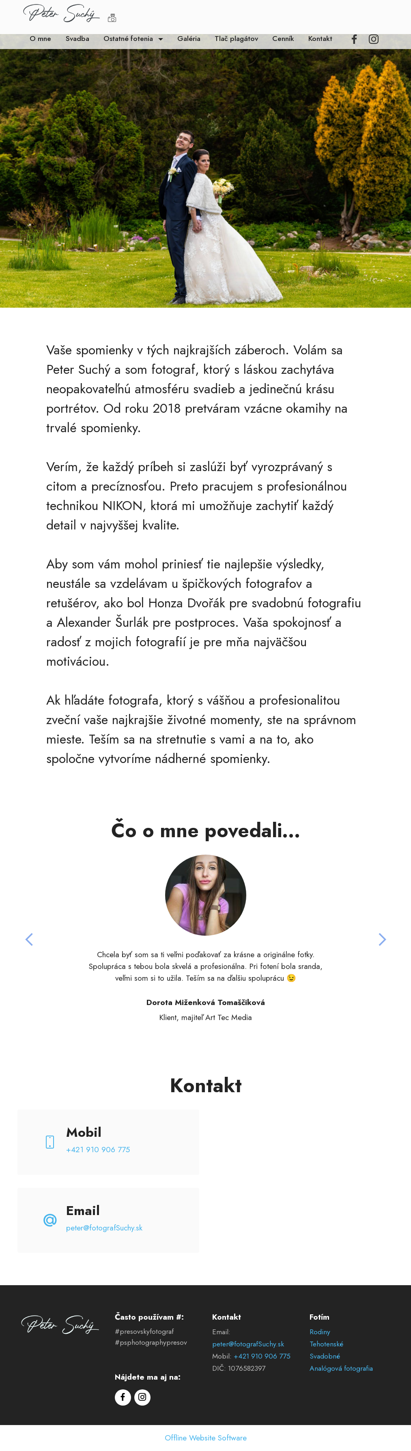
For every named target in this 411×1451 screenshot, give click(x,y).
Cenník (283, 38)
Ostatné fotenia (129, 38)
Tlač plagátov (236, 38)
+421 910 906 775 (98, 1149)
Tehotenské (326, 1344)
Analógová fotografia (341, 1368)
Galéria (188, 38)
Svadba (77, 38)
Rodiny (320, 1332)
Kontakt (320, 38)
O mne (40, 38)
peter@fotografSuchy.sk (104, 1227)
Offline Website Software (206, 1438)
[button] (29, 940)
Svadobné (325, 1356)
